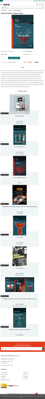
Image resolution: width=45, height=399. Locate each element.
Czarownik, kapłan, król (19, 146)
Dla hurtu (25, 374)
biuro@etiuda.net (11, 358)
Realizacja (34, 394)
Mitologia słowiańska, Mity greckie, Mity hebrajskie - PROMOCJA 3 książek (19, 298)
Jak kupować (25, 372)
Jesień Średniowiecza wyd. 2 (19, 177)
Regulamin (25, 378)
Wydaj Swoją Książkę (5, 379)
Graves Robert (29, 51)
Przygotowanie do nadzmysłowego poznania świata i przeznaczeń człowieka (19, 206)
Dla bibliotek (25, 376)
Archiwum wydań (4, 374)
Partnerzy (3, 378)
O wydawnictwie (4, 372)
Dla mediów (3, 376)
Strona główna (4, 10)
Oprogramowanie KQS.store (25, 394)
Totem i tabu (20, 237)
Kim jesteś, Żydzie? (19, 116)
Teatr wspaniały (19, 268)
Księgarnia (10, 10)
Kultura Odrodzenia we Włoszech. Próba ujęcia (19, 329)
